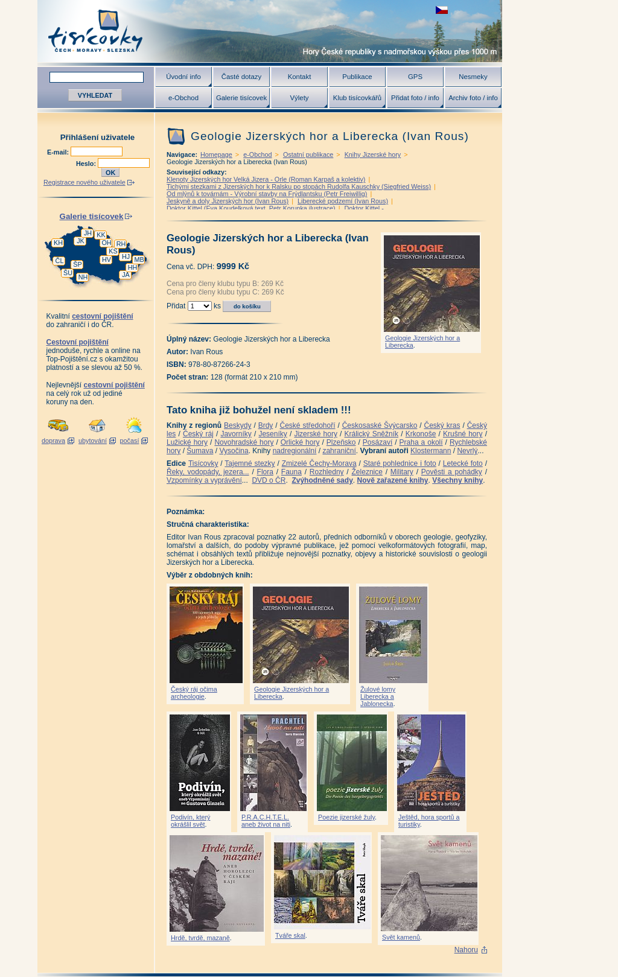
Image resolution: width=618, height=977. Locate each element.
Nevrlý (467, 451)
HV (106, 259)
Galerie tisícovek (241, 97)
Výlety (299, 97)
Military (401, 472)
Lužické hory (187, 442)
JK (80, 240)
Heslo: (87, 163)
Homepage (216, 154)
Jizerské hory (315, 434)
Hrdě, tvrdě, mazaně (200, 937)
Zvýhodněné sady (321, 480)
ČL (60, 260)
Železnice (367, 472)
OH (106, 242)
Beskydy (237, 425)
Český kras (442, 425)
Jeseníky (272, 434)
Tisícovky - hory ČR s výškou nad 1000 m (269, 31)
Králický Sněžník (372, 434)
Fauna (291, 472)
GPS (415, 76)
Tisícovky (203, 463)
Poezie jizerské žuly (346, 817)
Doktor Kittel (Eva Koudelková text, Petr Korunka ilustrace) (251, 208)
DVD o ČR (268, 480)
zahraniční (338, 451)
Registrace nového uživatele (84, 182)
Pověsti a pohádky (451, 472)
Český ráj (198, 434)
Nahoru (466, 950)
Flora (265, 472)
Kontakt (299, 76)
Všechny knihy (457, 480)
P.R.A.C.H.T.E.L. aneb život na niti (265, 820)
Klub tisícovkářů (357, 97)
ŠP (77, 264)
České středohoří (308, 425)
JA (126, 274)
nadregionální (295, 451)
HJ (126, 256)
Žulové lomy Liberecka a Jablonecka (377, 696)
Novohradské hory (243, 442)
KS (113, 251)
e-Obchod (183, 97)
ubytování (92, 440)
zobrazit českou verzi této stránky (442, 10)
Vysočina (233, 451)
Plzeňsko (341, 442)
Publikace (357, 76)
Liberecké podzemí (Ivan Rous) (343, 201)
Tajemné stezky (250, 463)
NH (83, 277)
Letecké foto (463, 463)
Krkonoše (421, 434)
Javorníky (235, 434)
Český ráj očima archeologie (194, 693)
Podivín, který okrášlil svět (190, 820)
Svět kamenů (401, 937)
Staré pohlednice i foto (399, 463)
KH (58, 242)
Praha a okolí (421, 442)
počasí (129, 440)
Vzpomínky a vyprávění (204, 480)
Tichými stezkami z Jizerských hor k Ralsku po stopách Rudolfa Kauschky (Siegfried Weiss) (299, 186)
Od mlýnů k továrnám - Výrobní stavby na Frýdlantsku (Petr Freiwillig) (267, 193)
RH (121, 243)
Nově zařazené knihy (392, 480)
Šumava (199, 451)
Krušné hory (463, 434)
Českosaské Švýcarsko (380, 425)
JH (88, 233)
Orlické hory (300, 442)
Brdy (265, 425)
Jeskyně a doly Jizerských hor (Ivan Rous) (227, 201)
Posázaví (377, 442)
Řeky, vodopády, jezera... (208, 472)
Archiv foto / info (473, 97)
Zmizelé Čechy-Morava (319, 463)
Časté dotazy (241, 76)
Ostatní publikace (308, 154)
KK (101, 234)
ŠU (67, 272)
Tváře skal (290, 935)
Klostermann (430, 451)
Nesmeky (473, 76)
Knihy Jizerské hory (373, 154)
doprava (53, 440)
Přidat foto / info (415, 97)
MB (139, 259)
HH (133, 267)
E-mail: (59, 152)
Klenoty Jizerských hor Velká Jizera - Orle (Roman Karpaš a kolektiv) (266, 179)
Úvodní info (183, 76)
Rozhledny (327, 472)
